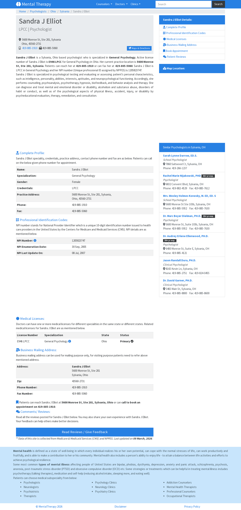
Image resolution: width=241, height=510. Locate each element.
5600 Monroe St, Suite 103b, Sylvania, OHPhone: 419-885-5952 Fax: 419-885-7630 (189, 222)
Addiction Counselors (179, 482)
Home (22, 11)
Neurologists (31, 487)
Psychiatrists (31, 491)
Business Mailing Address (180, 45)
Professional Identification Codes (184, 33)
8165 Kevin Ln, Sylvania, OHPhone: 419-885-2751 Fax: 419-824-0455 (186, 266)
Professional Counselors (181, 491)
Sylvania (64, 11)
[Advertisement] (84, 124)
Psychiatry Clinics (105, 491)
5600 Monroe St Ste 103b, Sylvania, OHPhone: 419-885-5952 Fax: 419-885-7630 (189, 202)
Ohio (53, 11)
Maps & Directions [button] (139, 48)
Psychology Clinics (106, 482)
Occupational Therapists (181, 496)
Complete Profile (174, 27)
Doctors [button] (120, 4)
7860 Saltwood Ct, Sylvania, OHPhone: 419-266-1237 (182, 162)
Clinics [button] (134, 4)
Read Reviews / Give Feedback (85, 432)
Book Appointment (175, 51)
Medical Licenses (174, 39)
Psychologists (38, 11)
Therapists (30, 496)
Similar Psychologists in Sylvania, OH (184, 147)
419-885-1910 (29, 48)
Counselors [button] (103, 4)
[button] (35, 240)
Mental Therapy (33, 4)
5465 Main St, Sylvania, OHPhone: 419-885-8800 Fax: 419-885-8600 (186, 287)
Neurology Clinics (105, 487)
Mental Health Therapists (182, 487)
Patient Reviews (174, 56)
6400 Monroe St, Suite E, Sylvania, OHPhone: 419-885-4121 (186, 244)
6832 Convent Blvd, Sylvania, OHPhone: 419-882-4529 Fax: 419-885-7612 (189, 182)
